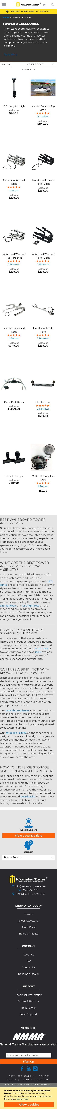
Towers (28, 914)
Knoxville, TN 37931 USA (30, 894)
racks (38, 652)
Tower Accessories (28, 920)
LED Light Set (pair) (13, 476)
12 (43, 116)
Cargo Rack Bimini (14, 402)
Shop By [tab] (6, 64)
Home (6, 17)
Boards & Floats (28, 933)
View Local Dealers (28, 835)
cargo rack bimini (16, 732)
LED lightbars (8, 605)
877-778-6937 (30, 890)
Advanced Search (21, 1076)
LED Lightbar (43, 402)
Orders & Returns (28, 1001)
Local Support (28, 1014)
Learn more (22, 1099)
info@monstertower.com (30, 886)
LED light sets (30, 605)
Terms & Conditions (35, 1080)
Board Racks (28, 927)
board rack (41, 648)
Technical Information (28, 995)
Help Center (28, 1008)
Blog (28, 961)
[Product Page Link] (14, 88)
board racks (28, 796)
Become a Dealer (28, 974)
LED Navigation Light (14, 106)
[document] (29, 1098)
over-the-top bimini (17, 710)
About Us (28, 954)
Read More (10, 54)
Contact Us (28, 967)
